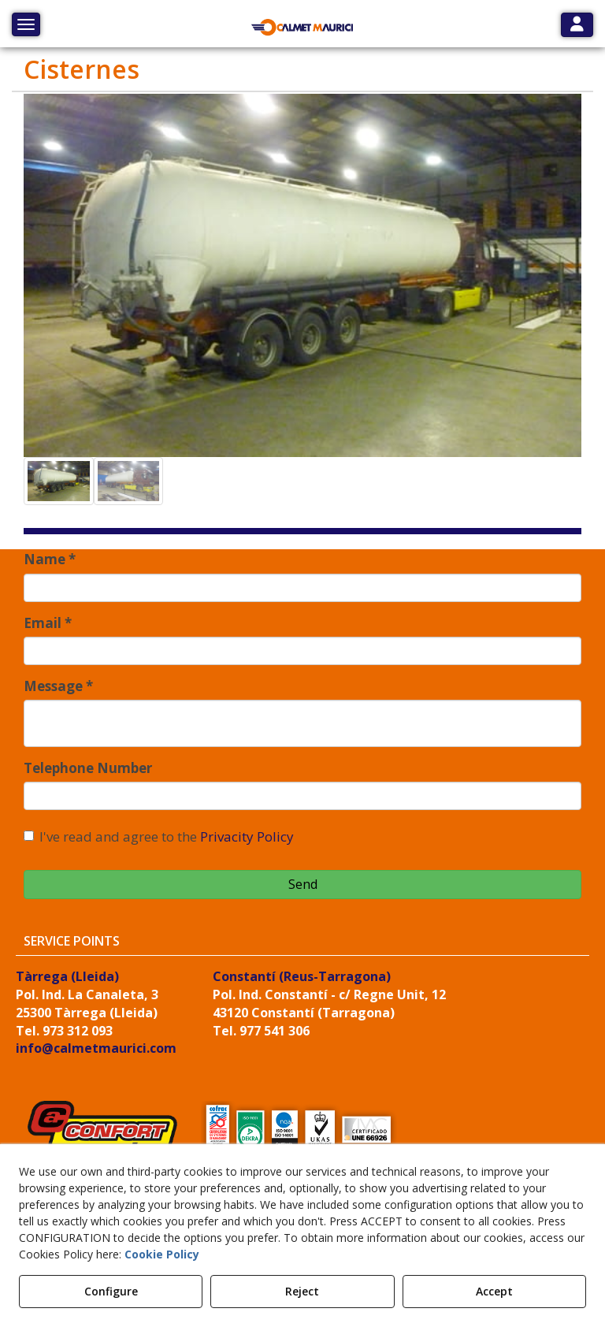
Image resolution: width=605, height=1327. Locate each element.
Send (302, 884)
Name (50, 559)
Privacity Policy (247, 836)
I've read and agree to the (159, 836)
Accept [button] (494, 1291)
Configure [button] (111, 1291)
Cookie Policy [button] (161, 1254)
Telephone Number (88, 768)
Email (48, 623)
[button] (302, 27)
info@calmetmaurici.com (96, 1048)
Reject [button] (302, 1291)
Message (58, 686)
